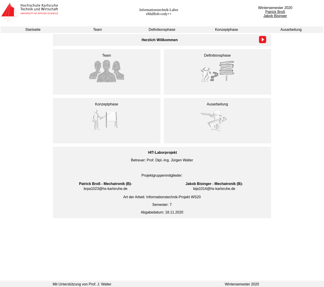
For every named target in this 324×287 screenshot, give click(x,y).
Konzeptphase (226, 29)
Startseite (33, 29)
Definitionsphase (162, 29)
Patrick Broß (275, 12)
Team (97, 29)
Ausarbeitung (291, 29)
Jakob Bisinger (275, 16)
